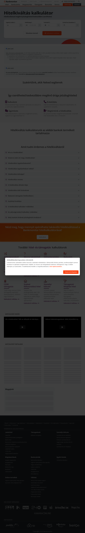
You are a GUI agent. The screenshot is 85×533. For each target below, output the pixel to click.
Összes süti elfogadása (71, 272)
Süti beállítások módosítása (53, 272)
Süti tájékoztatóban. (56, 266)
